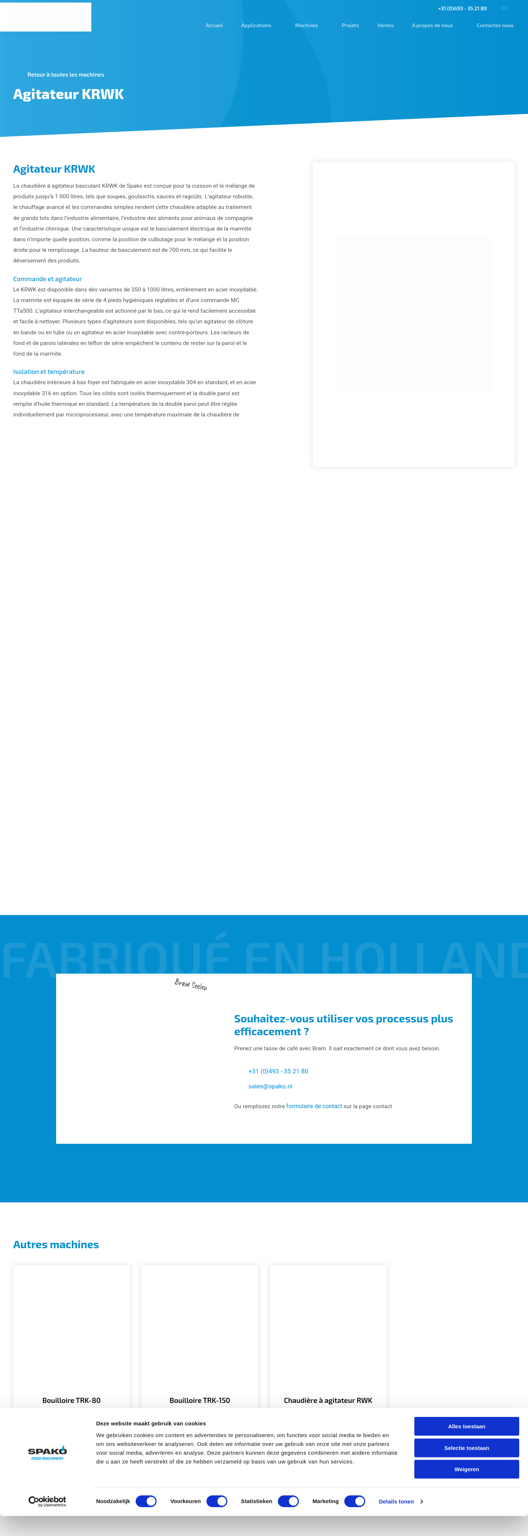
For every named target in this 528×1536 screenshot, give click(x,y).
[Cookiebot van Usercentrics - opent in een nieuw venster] (47, 1521)
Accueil (212, 25)
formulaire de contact (316, 957)
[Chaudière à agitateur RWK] (328, 1196)
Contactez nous (493, 25)
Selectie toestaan (466, 1468)
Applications (254, 25)
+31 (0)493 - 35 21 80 (460, 8)
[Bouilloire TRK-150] (200, 1196)
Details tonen (396, 1521)
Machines (304, 25)
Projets (348, 25)
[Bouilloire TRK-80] (71, 1196)
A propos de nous (430, 25)
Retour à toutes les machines (67, 74)
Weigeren (466, 1489)
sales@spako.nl (271, 937)
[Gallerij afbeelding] (93, 557)
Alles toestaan (466, 1446)
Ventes (383, 25)
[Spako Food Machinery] (46, 17)
